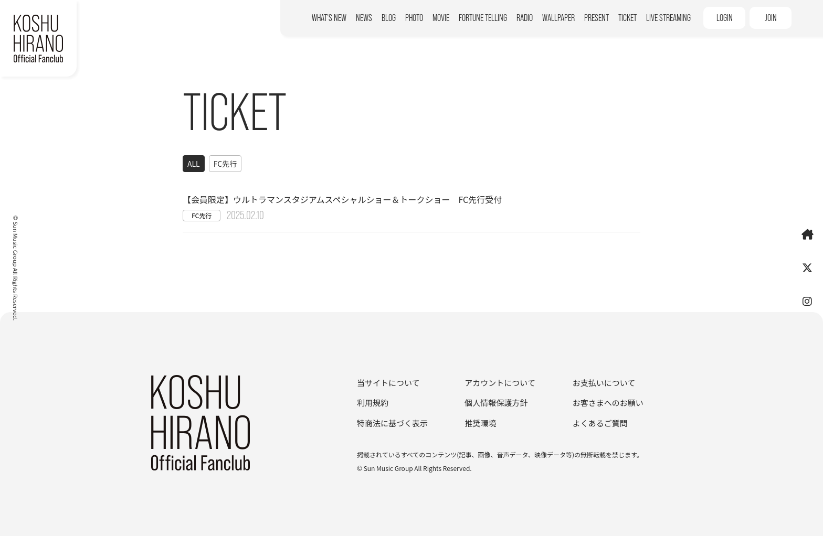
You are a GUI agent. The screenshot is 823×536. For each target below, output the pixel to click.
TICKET (627, 18)
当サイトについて (388, 382)
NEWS (364, 18)
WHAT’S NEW (329, 18)
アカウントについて (500, 382)
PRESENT (596, 18)
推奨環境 (480, 422)
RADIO (524, 18)
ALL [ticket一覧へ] (193, 163)
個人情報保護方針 (496, 402)
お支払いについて (604, 382)
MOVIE (440, 18)
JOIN (771, 18)
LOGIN (724, 18)
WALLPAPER (558, 18)
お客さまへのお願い (608, 402)
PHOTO (414, 18)
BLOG (389, 18)
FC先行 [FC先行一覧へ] (225, 163)
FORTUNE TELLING (483, 18)
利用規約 (372, 402)
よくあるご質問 (600, 422)
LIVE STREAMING (668, 18)
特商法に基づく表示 (392, 422)
